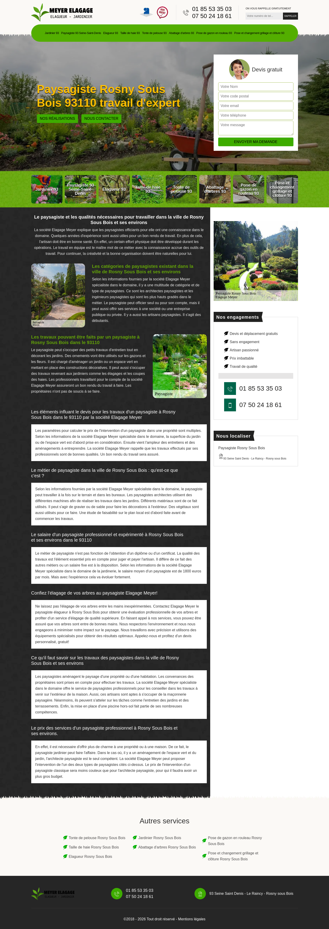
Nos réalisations (57, 118)
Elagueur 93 (110, 33)
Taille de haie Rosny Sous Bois (94, 847)
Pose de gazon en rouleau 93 (214, 33)
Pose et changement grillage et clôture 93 (259, 33)
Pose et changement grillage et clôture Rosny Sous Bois (233, 856)
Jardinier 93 (52, 33)
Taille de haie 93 (130, 33)
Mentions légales (191, 919)
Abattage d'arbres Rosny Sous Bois (167, 847)
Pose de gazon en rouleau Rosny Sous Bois (235, 841)
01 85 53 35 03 (212, 9)
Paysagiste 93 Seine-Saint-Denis (81, 33)
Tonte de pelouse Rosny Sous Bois (97, 838)
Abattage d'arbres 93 (181, 33)
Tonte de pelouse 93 (154, 33)
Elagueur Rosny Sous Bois (90, 857)
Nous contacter (101, 118)
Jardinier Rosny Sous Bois (159, 838)
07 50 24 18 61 (212, 16)
